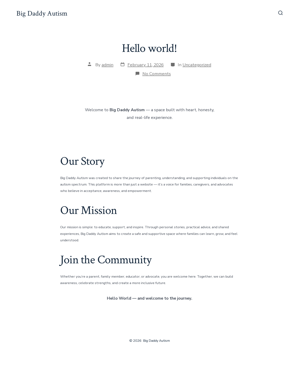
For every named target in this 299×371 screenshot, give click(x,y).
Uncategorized (197, 65)
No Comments (156, 74)
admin (107, 65)
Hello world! (149, 48)
